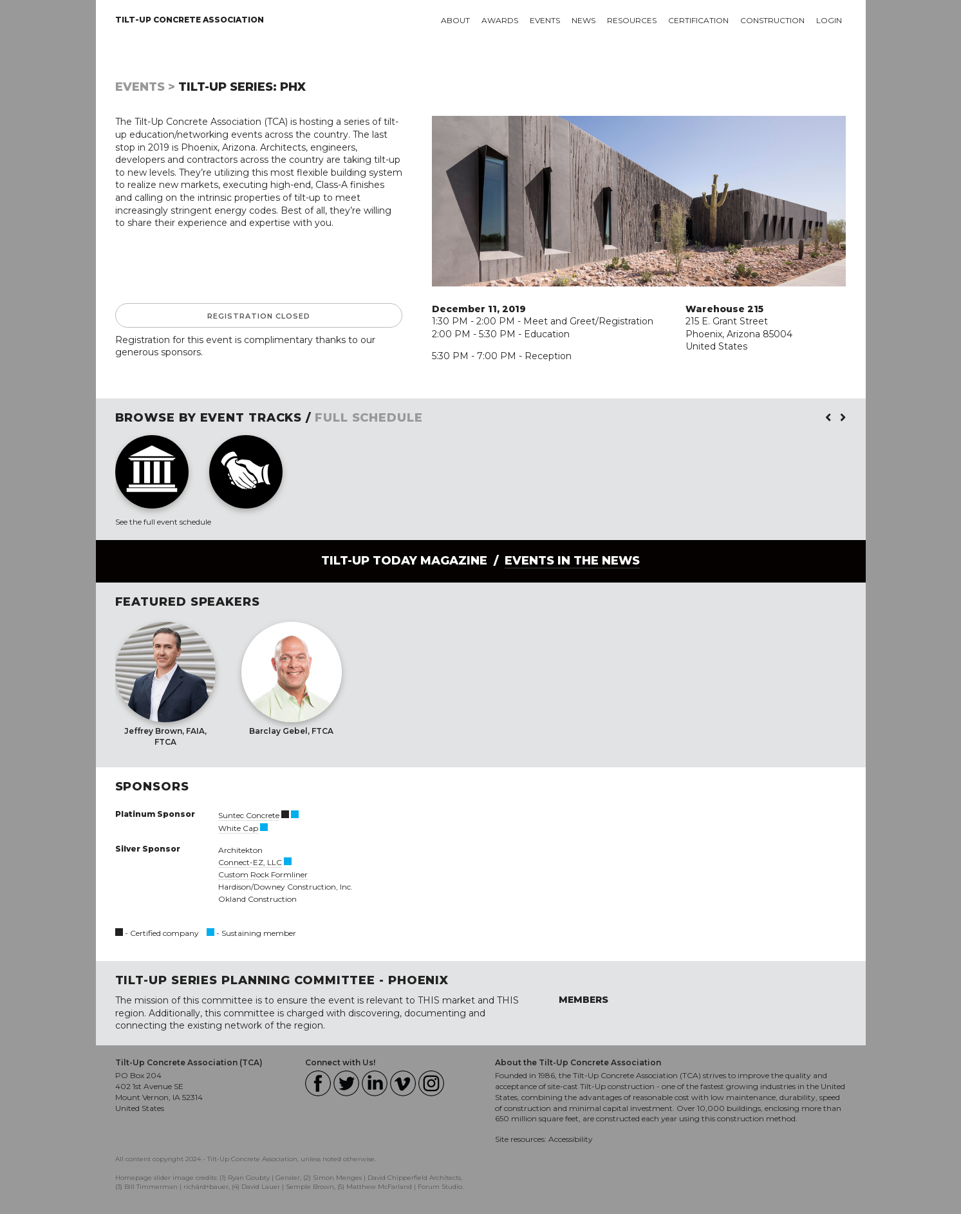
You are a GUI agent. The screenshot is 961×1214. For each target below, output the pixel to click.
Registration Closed (258, 316)
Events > (145, 87)
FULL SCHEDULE (369, 418)
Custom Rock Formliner (263, 874)
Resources (632, 20)
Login (829, 20)
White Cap (238, 828)
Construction (772, 20)
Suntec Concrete (248, 815)
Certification (698, 20)
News (583, 20)
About (455, 20)
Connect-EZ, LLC (250, 862)
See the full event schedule (163, 522)
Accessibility (570, 1139)
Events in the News (572, 561)
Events (545, 20)
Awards (499, 20)
